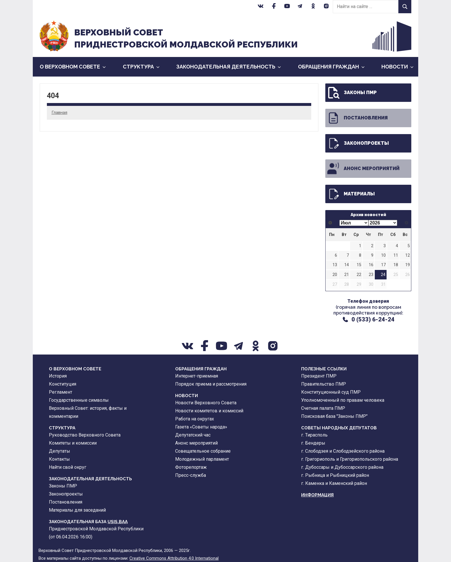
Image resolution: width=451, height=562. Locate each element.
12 (407, 255)
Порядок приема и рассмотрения (210, 384)
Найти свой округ (67, 467)
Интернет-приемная (196, 376)
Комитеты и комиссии (73, 443)
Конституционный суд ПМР (331, 392)
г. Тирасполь (314, 435)
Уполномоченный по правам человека (342, 400)
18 (395, 264)
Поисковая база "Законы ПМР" (334, 416)
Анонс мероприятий (363, 169)
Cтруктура (141, 67)
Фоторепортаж (191, 467)
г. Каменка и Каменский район (334, 483)
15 (359, 264)
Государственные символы (79, 400)
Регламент (60, 392)
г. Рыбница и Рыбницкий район (335, 475)
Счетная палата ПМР (323, 408)
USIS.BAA (118, 521)
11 (395, 255)
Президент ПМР (319, 376)
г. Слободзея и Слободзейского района (343, 451)
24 (383, 274)
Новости (397, 67)
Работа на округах (194, 419)
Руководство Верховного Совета (85, 435)
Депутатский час (193, 435)
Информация (317, 495)
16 (371, 264)
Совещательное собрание (203, 451)
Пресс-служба (190, 475)
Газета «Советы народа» (201, 427)
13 (334, 264)
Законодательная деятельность (228, 67)
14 (346, 264)
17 (383, 264)
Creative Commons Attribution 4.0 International (174, 558)
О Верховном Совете (73, 67)
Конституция (62, 384)
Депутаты (59, 451)
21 (346, 274)
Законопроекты (357, 143)
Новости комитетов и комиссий (209, 411)
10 (383, 255)
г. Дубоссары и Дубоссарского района (342, 467)
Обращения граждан (331, 67)
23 (371, 274)
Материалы (350, 194)
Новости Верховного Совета (205, 402)
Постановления (357, 118)
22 (359, 274)
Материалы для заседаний (77, 510)
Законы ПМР (351, 93)
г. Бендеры (313, 443)
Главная (59, 112)
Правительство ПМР (323, 384)
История (58, 376)
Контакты (59, 459)
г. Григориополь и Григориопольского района (349, 459)
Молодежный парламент (202, 459)
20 (334, 274)
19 (407, 264)
